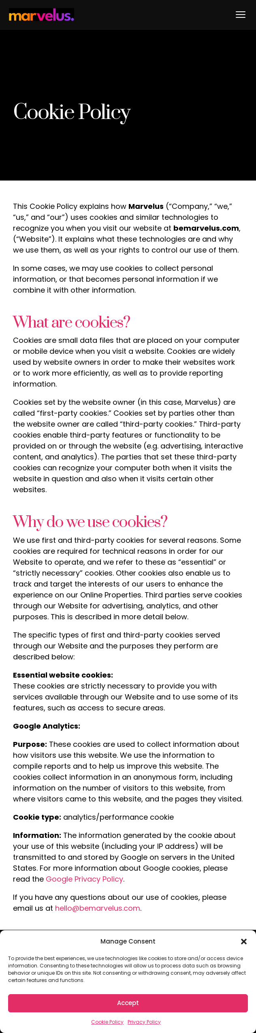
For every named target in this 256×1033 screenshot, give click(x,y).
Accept (128, 1003)
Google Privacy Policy (84, 879)
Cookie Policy (107, 1021)
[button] (244, 941)
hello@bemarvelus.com (97, 908)
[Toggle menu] (240, 14)
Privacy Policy (144, 1021)
